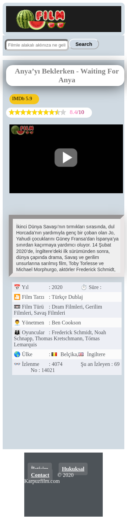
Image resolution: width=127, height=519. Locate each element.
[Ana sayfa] (37, 29)
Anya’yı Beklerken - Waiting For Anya (67, 75)
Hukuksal (73, 469)
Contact (40, 475)
